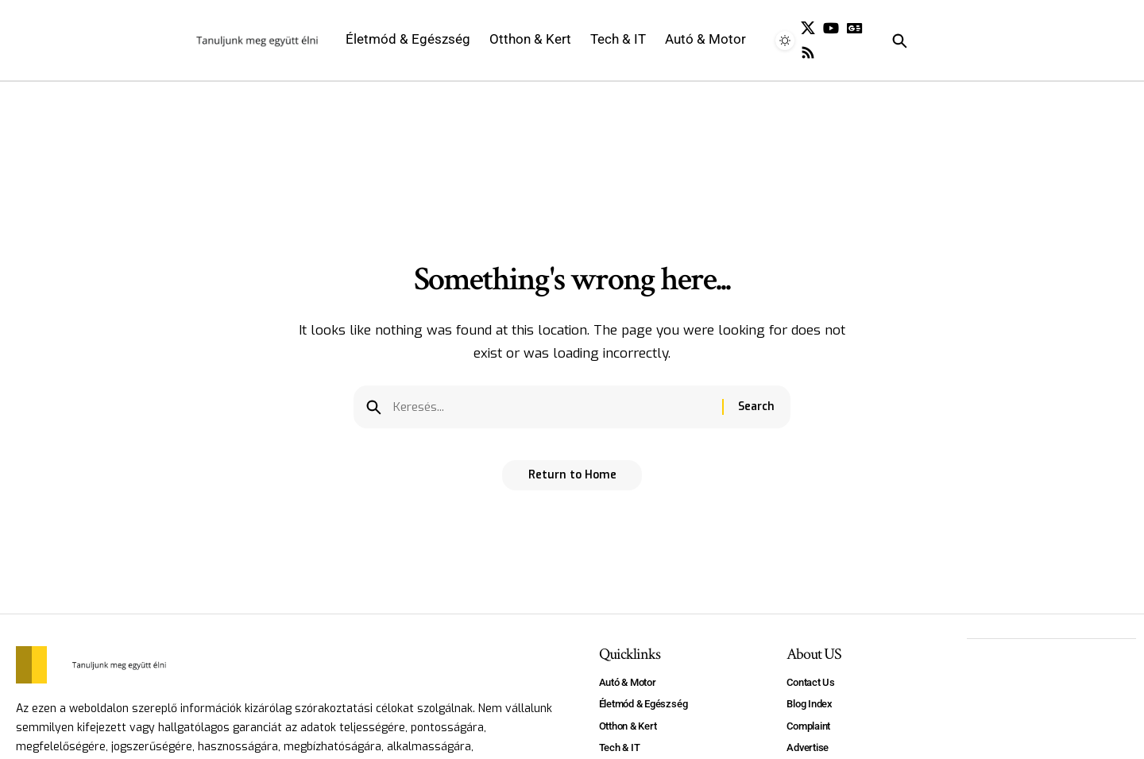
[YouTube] (831, 28)
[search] (924, 40)
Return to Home (572, 480)
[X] (808, 28)
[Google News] (855, 28)
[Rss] (808, 53)
